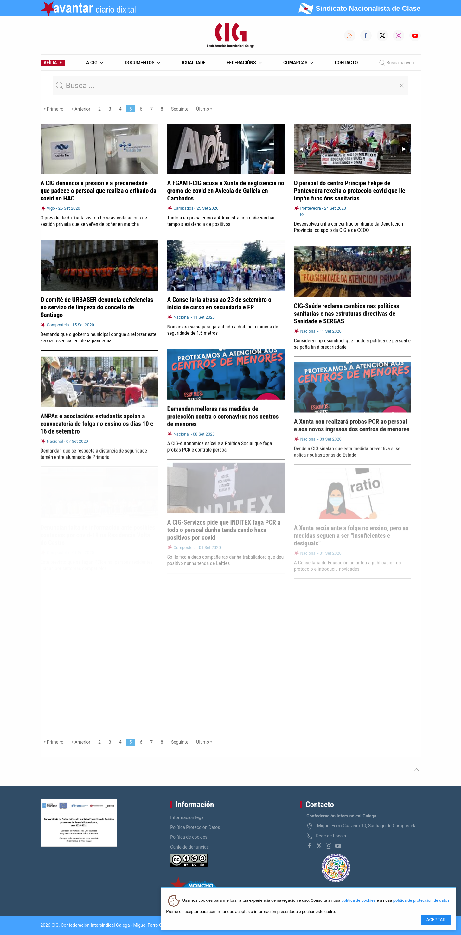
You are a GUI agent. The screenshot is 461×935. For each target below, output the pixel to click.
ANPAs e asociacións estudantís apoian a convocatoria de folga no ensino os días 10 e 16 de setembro (97, 421)
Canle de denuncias (189, 846)
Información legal (187, 817)
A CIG (95, 62)
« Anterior (80, 108)
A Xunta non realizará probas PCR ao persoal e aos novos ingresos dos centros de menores (352, 421)
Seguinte (179, 108)
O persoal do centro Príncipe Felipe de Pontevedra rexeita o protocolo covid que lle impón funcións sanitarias (349, 190)
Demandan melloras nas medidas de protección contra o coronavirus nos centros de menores (223, 414)
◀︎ (303, 149)
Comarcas (298, 62)
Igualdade (194, 62)
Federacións (244, 62)
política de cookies (358, 900)
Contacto (346, 62)
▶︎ (406, 149)
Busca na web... (398, 63)
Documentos (143, 62)
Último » (204, 108)
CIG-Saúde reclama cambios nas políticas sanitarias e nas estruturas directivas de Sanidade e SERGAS (346, 312)
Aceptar (435, 919)
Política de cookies (188, 837)
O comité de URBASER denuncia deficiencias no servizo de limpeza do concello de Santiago (97, 307)
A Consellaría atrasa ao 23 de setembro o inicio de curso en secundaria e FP (219, 303)
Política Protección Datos (195, 827)
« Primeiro (54, 108)
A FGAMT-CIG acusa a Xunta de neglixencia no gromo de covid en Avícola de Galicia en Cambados (226, 190)
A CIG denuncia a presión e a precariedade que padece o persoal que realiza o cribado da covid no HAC (99, 190)
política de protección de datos (421, 900)
